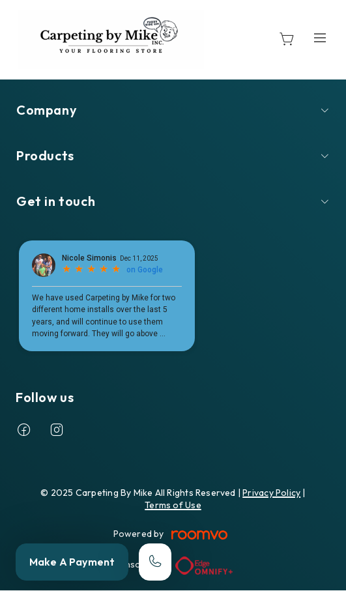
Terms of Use (173, 505)
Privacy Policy (271, 492)
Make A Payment (72, 561)
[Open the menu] (320, 37)
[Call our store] (155, 562)
